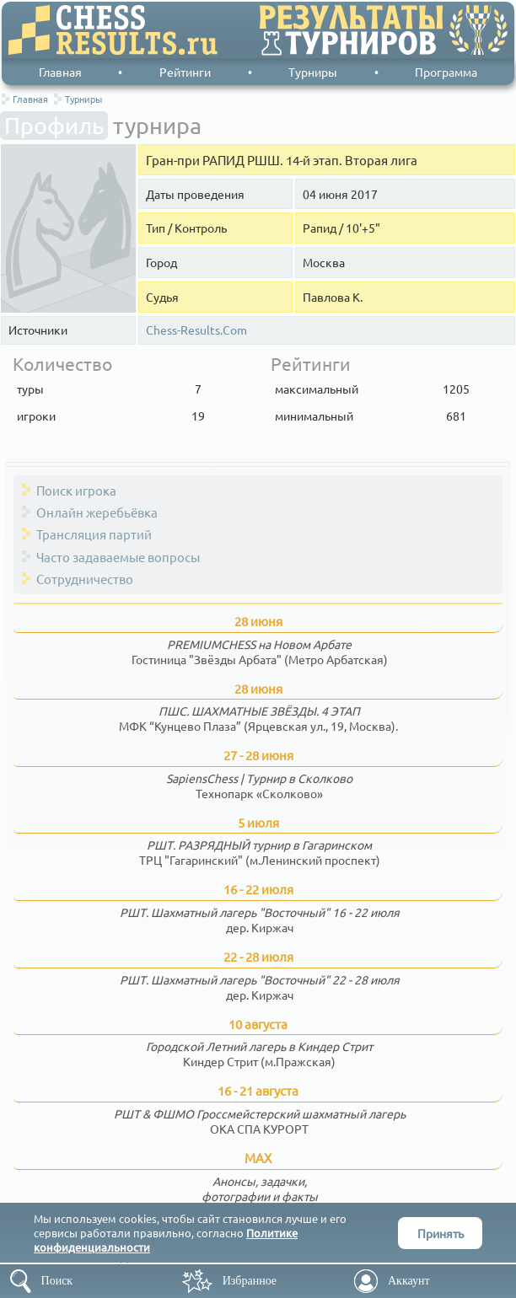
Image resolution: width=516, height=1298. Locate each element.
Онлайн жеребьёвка (97, 512)
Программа (446, 71)
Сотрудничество (84, 579)
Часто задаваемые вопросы (118, 557)
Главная (60, 71)
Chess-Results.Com (196, 330)
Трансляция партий (94, 534)
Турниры (312, 71)
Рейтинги (185, 71)
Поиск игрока (76, 490)
